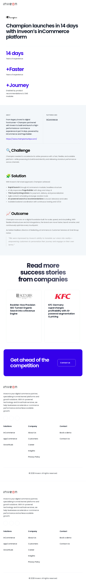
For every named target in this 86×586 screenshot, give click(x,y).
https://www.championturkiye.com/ (21, 139)
